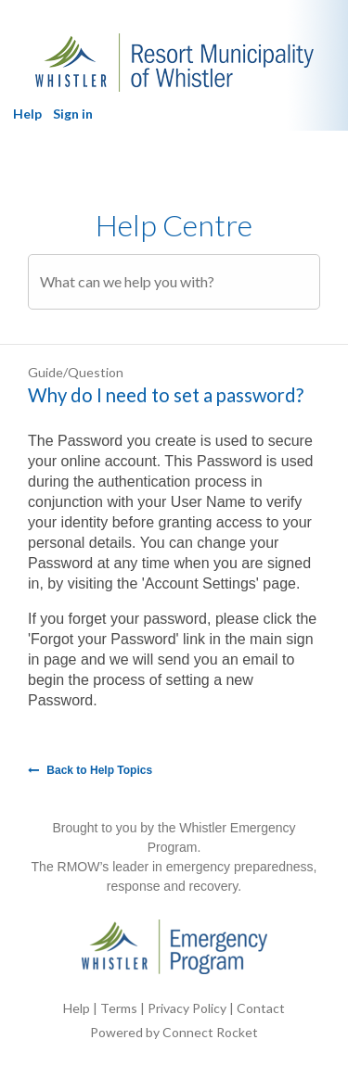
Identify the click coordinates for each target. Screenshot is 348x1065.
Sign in (73, 113)
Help (27, 113)
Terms (118, 1008)
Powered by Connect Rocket (174, 1032)
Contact (261, 1008)
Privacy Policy (187, 1008)
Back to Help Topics (90, 770)
